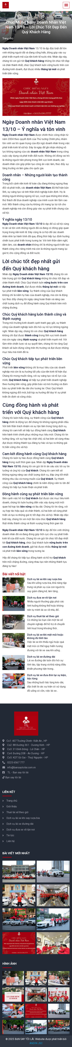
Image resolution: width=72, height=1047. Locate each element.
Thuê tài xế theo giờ (17, 812)
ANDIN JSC (36, 1043)
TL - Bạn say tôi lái (15, 772)
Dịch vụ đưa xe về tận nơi (41, 597)
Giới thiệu (11, 806)
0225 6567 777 (13, 762)
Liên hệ (10, 841)
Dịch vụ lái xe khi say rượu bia (44, 579)
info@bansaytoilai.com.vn (19, 767)
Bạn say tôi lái (11, 777)
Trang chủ (7, 38)
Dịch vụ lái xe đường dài (41, 656)
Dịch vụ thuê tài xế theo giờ (43, 616)
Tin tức (10, 835)
